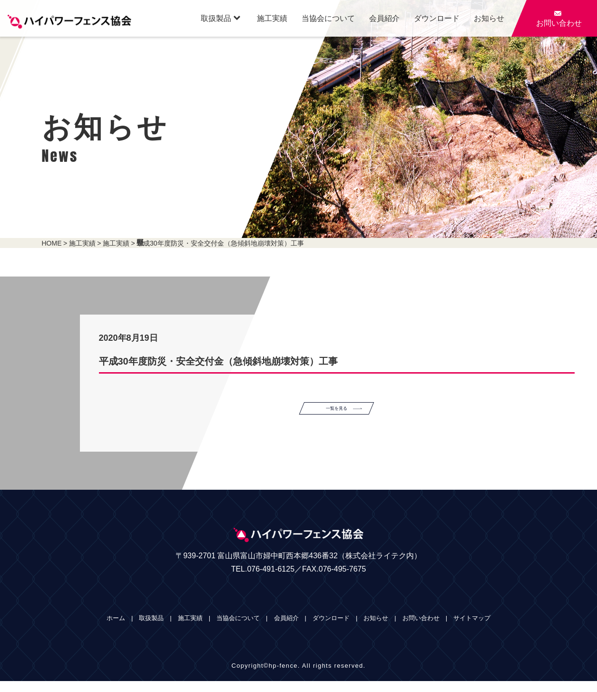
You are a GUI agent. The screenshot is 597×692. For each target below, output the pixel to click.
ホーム (116, 629)
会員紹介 (384, 18)
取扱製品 (220, 18)
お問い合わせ (421, 629)
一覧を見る (355, 413)
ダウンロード (437, 18)
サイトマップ (471, 629)
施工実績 (272, 18)
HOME (52, 243)
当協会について (328, 18)
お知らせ (489, 18)
